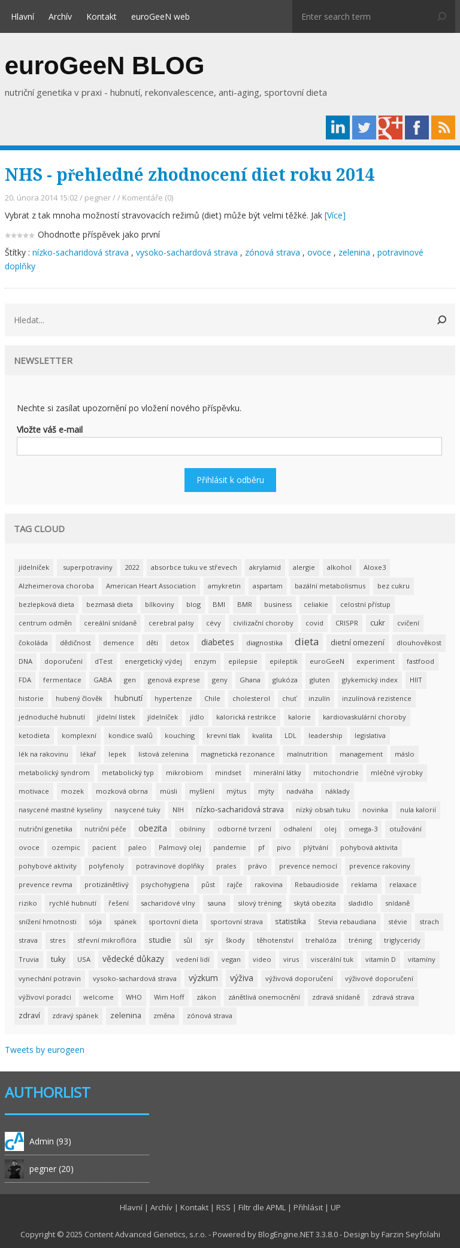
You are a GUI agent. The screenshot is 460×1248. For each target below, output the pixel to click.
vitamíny (421, 959)
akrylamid (265, 567)
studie (160, 940)
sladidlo (360, 902)
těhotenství (275, 940)
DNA (25, 661)
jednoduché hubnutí (52, 716)
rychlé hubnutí (72, 902)
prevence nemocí (308, 865)
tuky (58, 959)
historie (31, 698)
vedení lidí (193, 959)
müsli (168, 791)
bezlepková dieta (46, 604)
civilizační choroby (263, 622)
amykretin (224, 585)
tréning (360, 940)
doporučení (63, 661)
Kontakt (101, 16)
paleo (137, 847)
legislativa (370, 735)
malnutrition (307, 753)
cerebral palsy (171, 622)
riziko (28, 902)
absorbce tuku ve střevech (194, 567)
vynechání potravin (50, 978)
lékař (88, 753)
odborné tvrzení (244, 828)
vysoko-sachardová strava (187, 252)
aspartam (268, 585)
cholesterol (251, 698)
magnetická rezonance (238, 753)
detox (179, 642)
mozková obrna (122, 791)
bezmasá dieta (109, 604)
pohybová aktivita (369, 847)
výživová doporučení (299, 978)
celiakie (316, 604)
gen (130, 679)
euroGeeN (327, 661)
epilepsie (243, 661)
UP (336, 1207)
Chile (212, 698)
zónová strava (273, 252)
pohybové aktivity (48, 865)
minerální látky (277, 772)
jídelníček (34, 567)
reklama (364, 884)
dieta (307, 641)
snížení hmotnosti (48, 921)
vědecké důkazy (133, 958)
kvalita (262, 735)
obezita (152, 828)
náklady (337, 791)
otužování (405, 828)
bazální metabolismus (330, 585)
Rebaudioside (317, 884)
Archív (60, 16)
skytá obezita (314, 902)
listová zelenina (163, 753)
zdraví (29, 1015)
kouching (180, 735)
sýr (209, 940)
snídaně (397, 902)
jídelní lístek (116, 716)
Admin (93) (50, 1141)
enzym (205, 661)
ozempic (66, 847)
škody (235, 940)
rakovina (269, 884)
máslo (404, 753)
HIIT (416, 679)
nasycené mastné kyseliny (60, 809)
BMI (219, 604)
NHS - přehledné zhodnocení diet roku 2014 (190, 175)
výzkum (203, 977)
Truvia (29, 959)
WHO (134, 996)
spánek (125, 921)
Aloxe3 (375, 567)
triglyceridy (402, 940)
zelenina (354, 252)
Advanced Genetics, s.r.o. (161, 1234)
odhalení (297, 828)
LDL (290, 735)
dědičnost (75, 642)
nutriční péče (105, 828)
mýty (266, 791)
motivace (34, 791)
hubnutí (128, 698)
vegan (231, 959)
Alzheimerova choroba (56, 585)
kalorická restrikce (246, 716)
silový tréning (260, 902)
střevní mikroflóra (107, 940)
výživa (241, 977)
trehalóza (321, 940)
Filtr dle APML (262, 1207)
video (262, 959)
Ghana (250, 679)
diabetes (217, 642)
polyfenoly (106, 865)
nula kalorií (418, 809)
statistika (290, 921)
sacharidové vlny (168, 902)
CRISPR (346, 622)
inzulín (319, 698)
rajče (235, 884)
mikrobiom (184, 772)
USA (83, 959)
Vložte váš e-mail (50, 429)
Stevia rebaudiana (347, 921)
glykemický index (370, 679)
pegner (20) (51, 1168)
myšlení (201, 791)
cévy (213, 622)
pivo (284, 847)
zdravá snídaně (336, 996)
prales (226, 865)
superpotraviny (87, 567)
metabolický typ (128, 772)
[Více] (335, 215)
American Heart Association (151, 585)
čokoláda (33, 642)
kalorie (299, 716)
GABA (102, 679)
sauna (216, 902)
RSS (223, 1207)
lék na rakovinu (43, 753)
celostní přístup (365, 604)
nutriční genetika (45, 828)
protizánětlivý (106, 884)
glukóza (285, 679)
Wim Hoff (169, 996)
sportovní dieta (173, 921)
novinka (375, 809)
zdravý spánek (75, 1015)
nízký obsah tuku (323, 809)
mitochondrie (336, 772)
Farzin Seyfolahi (411, 1234)
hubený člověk (79, 698)
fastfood (420, 661)
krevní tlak (223, 735)
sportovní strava (236, 921)
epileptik (284, 661)
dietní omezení (358, 642)
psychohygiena (165, 884)
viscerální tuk (332, 959)
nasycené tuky (137, 809)
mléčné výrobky (397, 772)
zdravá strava (393, 996)
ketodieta (34, 735)
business (278, 604)
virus (291, 959)
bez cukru (393, 585)
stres (57, 940)
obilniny (192, 828)
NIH (178, 809)
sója (95, 921)
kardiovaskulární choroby (364, 716)
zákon (206, 996)
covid (314, 622)
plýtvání (315, 847)
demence (118, 642)
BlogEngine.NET (286, 1234)
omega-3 (363, 828)
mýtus (236, 791)
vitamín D (380, 959)
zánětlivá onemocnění (264, 996)
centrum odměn (45, 622)
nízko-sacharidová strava (81, 252)
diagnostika (264, 642)
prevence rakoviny (379, 865)
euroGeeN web (160, 16)
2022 (132, 567)
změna (164, 1015)
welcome (98, 996)
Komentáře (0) (147, 197)
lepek (117, 753)
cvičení (408, 622)
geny (220, 679)
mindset (228, 772)
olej (330, 828)
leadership (325, 735)
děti (152, 642)
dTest (104, 661)
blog (193, 604)
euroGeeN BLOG (105, 65)
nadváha (299, 791)
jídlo (197, 716)
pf (261, 847)
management (361, 753)
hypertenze (173, 698)
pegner (97, 197)
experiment (375, 661)
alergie (304, 567)
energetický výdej (153, 661)
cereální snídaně (110, 622)
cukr (377, 623)
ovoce (319, 252)
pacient (104, 847)
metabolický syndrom (54, 772)
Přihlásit (308, 1207)
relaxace (403, 884)
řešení (118, 902)
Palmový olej (180, 847)
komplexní (79, 735)
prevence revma (45, 884)
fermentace (62, 679)
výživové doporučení (379, 978)
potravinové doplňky (170, 865)
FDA (25, 679)
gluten (320, 679)
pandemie (229, 847)
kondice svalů (130, 735)
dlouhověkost (419, 642)
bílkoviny (159, 604)
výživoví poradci (45, 996)
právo (257, 865)
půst (208, 884)
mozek (72, 791)
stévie (397, 921)
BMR (244, 604)
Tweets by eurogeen (44, 1049)
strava (28, 940)
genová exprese (174, 679)
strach (429, 921)
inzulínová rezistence (376, 698)
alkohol (339, 567)
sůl (187, 940)
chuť (289, 698)
